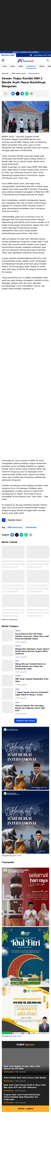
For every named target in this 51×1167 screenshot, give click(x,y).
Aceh (17, 661)
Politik (21, 66)
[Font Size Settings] (5, 93)
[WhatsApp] (27, 93)
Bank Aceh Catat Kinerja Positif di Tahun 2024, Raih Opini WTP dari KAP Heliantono (25, 1086)
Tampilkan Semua (14, 520)
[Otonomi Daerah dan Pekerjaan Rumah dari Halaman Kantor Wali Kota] (7, 707)
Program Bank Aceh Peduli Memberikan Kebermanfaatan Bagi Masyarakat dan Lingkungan (22, 1097)
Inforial (41, 66)
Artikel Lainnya (25, 1108)
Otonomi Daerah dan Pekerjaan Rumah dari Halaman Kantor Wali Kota (30, 708)
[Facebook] (13, 93)
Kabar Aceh (16, 855)
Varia (17, 689)
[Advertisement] (25, 25)
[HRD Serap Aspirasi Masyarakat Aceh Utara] (7, 680)
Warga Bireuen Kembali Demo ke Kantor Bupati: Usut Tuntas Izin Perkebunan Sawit (30, 666)
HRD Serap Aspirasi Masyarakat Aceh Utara (31, 680)
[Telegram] (22, 93)
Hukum (12, 66)
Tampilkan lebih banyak (25, 720)
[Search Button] (47, 60)
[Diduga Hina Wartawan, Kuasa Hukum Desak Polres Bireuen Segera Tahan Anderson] (7, 650)
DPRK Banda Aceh (15, 527)
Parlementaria (31, 66)
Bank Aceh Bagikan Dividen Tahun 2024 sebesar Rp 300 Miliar (22, 1067)
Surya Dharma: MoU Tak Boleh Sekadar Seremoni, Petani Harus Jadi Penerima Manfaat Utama (32, 636)
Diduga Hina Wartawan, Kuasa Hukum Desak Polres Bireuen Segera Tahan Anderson (32, 651)
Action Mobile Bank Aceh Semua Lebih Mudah (25, 1078)
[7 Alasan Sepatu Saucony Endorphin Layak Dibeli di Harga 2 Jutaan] (7, 694)
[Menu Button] (3, 60)
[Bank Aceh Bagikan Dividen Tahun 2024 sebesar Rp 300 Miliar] (25, 1061)
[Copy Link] (31, 93)
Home (5, 66)
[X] (17, 93)
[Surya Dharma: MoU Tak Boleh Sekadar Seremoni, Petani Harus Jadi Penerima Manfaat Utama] (7, 635)
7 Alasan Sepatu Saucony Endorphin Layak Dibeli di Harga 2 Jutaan (31, 693)
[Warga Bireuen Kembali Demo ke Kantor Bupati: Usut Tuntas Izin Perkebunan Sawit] (7, 665)
